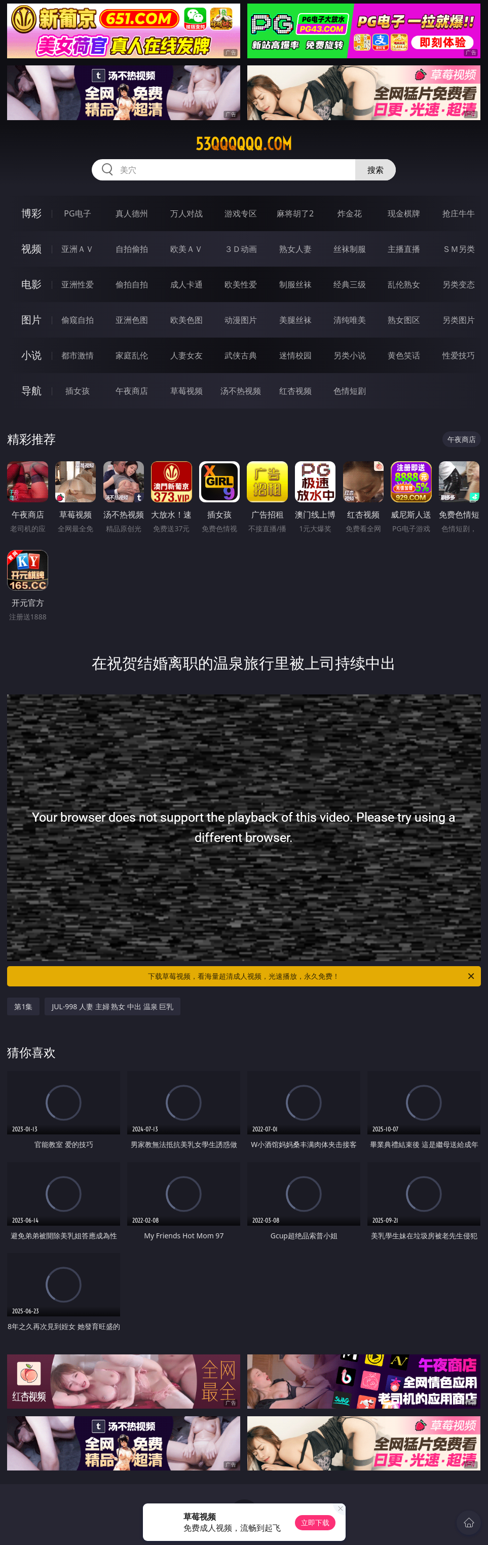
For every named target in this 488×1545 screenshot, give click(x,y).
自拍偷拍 (132, 248)
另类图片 (458, 319)
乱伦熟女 (404, 284)
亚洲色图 (132, 319)
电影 (31, 284)
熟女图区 (404, 319)
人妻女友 (186, 355)
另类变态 (458, 284)
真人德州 (132, 213)
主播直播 (404, 248)
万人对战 (186, 213)
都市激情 (77, 355)
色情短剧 (349, 390)
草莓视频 (186, 390)
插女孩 (77, 390)
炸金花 (349, 213)
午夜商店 (132, 390)
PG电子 (77, 213)
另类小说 (349, 355)
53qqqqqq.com (244, 144)
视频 (31, 248)
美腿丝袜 (295, 319)
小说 (31, 355)
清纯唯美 (349, 319)
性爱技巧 (458, 355)
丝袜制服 (349, 248)
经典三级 (349, 284)
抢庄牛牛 (458, 213)
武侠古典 (240, 355)
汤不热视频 (240, 390)
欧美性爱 (240, 284)
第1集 (23, 1006)
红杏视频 (295, 390)
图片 (31, 319)
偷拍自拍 (132, 284)
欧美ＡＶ (186, 248)
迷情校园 (295, 355)
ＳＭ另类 (458, 248)
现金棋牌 (404, 213)
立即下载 (315, 1522)
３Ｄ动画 (240, 248)
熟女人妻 (295, 248)
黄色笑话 (404, 355)
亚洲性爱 (77, 284)
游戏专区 (240, 213)
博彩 (31, 213)
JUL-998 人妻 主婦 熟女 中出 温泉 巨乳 (112, 1006)
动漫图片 (240, 319)
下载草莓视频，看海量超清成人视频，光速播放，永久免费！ (311, 976)
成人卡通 (186, 284)
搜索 (375, 169)
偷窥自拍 (77, 319)
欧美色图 (186, 319)
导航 (31, 390)
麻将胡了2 (295, 213)
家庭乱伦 (132, 355)
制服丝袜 (295, 284)
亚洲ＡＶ (77, 248)
